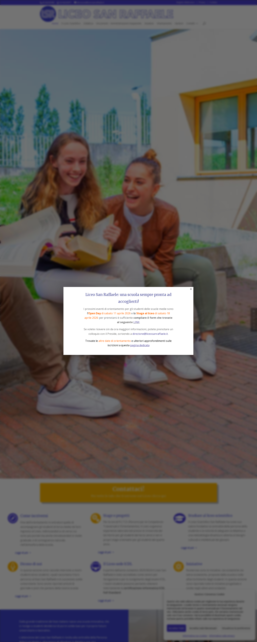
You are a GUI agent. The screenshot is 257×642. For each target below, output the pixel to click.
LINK (136, 322)
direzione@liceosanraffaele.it (150, 334)
